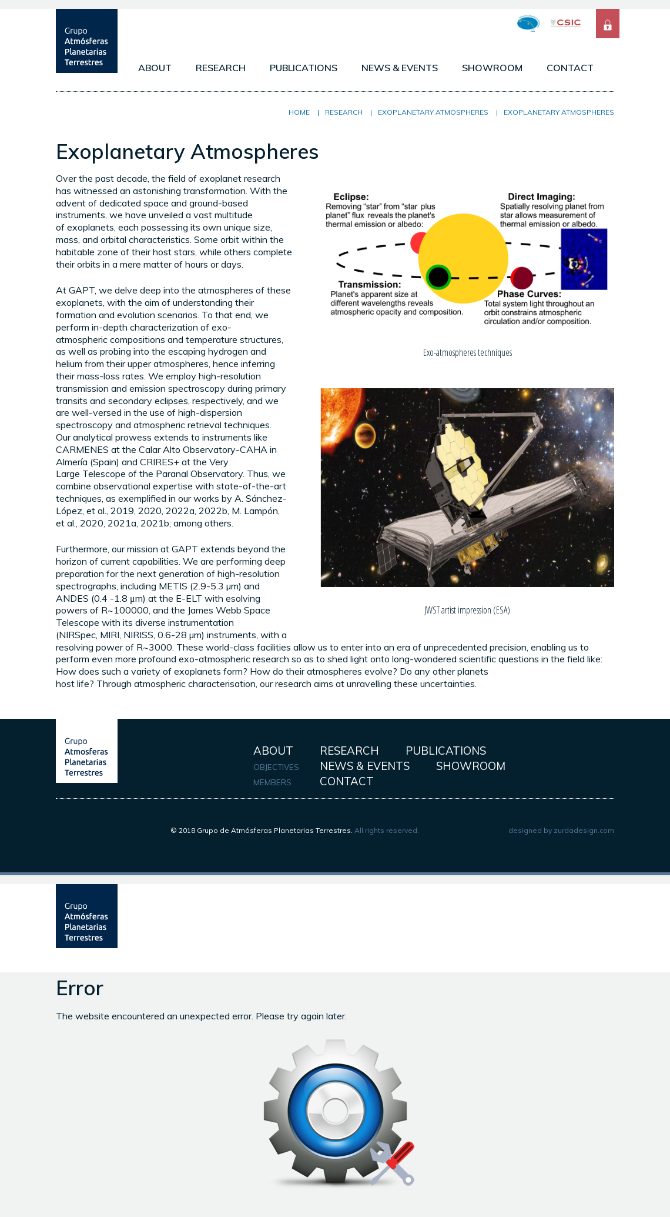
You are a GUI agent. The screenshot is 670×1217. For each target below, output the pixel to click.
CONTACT (570, 68)
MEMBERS (272, 782)
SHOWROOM (492, 68)
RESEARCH (221, 68)
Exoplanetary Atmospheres (433, 112)
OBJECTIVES (276, 767)
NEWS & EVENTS (399, 68)
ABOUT (155, 68)
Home (299, 112)
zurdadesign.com (584, 830)
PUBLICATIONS (303, 68)
